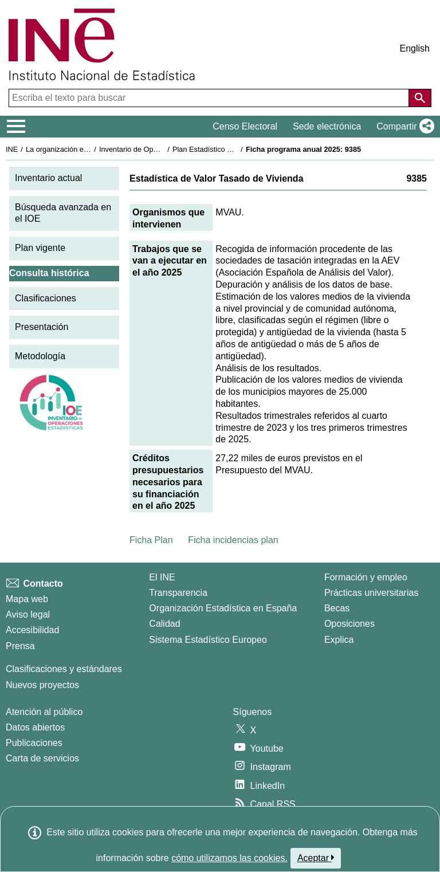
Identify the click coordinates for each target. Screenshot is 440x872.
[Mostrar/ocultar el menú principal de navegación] (16, 126)
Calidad (164, 624)
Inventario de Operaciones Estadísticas (163, 149)
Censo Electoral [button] (245, 126)
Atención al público (44, 712)
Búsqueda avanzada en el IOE (63, 213)
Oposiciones (349, 624)
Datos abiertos (35, 727)
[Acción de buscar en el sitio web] (419, 98)
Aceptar (316, 858)
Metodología (40, 356)
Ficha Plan (151, 540)
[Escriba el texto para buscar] (210, 98)
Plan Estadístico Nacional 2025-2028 (232, 149)
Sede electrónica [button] (327, 126)
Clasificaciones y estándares (64, 669)
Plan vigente (40, 248)
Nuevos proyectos (42, 685)
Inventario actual (48, 178)
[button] (403, 126)
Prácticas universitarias (371, 593)
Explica (339, 640)
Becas (336, 608)
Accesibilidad (32, 630)
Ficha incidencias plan (233, 540)
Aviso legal (28, 614)
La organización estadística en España (89, 149)
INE (12, 149)
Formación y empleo (365, 577)
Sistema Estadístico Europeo (207, 640)
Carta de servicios (42, 758)
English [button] (415, 48)
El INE (162, 577)
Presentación (41, 327)
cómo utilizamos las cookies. (229, 858)
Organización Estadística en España (223, 608)
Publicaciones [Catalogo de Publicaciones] (34, 743)
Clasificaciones (45, 298)
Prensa (20, 646)
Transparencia (178, 593)
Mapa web (27, 599)
